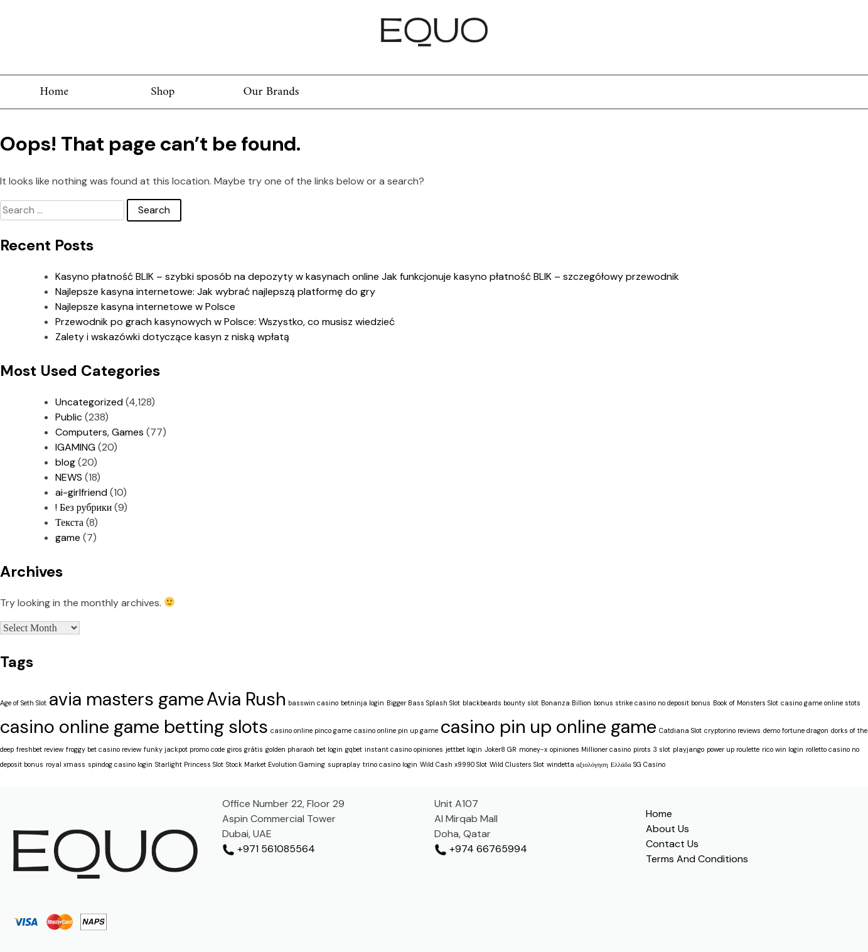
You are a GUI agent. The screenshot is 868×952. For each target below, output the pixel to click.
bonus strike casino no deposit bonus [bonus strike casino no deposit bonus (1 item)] (652, 702)
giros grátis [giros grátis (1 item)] (245, 749)
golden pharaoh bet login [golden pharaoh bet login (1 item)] (304, 749)
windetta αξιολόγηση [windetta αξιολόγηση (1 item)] (577, 764)
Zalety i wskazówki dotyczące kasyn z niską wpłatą (172, 336)
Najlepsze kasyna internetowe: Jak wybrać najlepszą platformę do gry (215, 291)
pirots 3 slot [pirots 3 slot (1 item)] (651, 749)
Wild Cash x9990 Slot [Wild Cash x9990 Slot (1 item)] (453, 764)
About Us (667, 828)
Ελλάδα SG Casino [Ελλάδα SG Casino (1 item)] (638, 764)
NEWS (68, 477)
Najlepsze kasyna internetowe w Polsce (145, 306)
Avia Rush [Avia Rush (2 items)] (246, 699)
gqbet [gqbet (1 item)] (353, 749)
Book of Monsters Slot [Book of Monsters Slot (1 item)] (745, 702)
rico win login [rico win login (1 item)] (782, 749)
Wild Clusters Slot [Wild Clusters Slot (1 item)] (517, 764)
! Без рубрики (83, 507)
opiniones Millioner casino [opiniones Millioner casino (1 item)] (590, 749)
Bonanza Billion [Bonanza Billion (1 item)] (566, 702)
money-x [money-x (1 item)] (533, 749)
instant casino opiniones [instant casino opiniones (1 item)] (404, 749)
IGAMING (75, 447)
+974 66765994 (480, 848)
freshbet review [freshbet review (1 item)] (39, 749)
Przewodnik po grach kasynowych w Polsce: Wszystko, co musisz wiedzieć (225, 321)
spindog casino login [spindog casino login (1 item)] (120, 764)
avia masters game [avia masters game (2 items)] (126, 699)
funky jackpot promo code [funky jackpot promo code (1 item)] (184, 749)
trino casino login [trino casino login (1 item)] (390, 764)
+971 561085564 (268, 848)
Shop (162, 92)
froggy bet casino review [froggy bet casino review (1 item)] (103, 749)
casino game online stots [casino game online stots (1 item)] (820, 702)
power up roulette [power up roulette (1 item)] (733, 749)
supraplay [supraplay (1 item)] (344, 764)
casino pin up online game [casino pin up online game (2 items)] (548, 727)
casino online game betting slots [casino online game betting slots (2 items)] (134, 727)
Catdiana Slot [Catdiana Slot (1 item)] (680, 730)
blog (65, 462)
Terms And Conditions (697, 858)
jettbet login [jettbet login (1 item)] (464, 749)
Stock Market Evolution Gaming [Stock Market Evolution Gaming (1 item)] (275, 764)
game (67, 537)
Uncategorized (89, 402)
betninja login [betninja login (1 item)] (362, 702)
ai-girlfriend (81, 492)
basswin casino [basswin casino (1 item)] (313, 702)
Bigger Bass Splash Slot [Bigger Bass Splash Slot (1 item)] (423, 702)
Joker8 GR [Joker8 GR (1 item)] (501, 749)
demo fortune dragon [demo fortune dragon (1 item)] (795, 730)
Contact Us (672, 843)
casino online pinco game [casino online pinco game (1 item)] (311, 730)
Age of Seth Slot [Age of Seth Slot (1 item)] (23, 702)
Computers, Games (99, 432)
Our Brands (271, 92)
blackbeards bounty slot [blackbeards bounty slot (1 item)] (500, 702)
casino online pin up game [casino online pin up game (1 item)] (396, 730)
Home (54, 92)
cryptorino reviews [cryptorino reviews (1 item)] (732, 730)
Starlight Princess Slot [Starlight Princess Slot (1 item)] (189, 764)
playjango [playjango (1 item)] (688, 749)
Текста (69, 522)
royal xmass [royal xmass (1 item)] (65, 764)
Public (68, 417)
